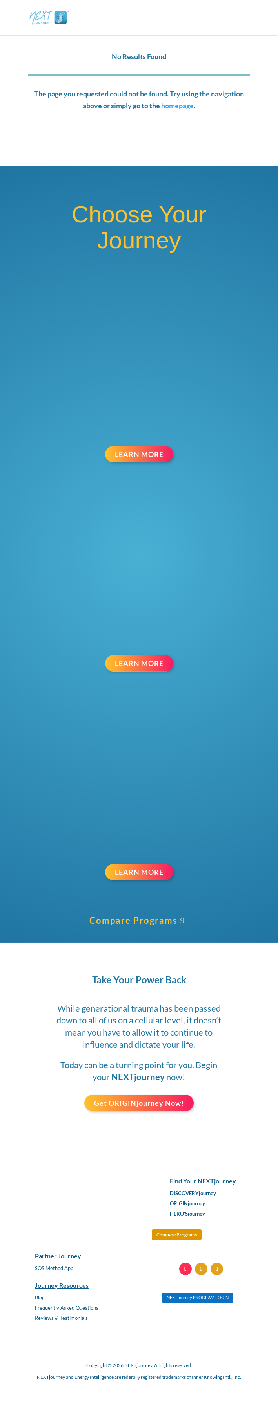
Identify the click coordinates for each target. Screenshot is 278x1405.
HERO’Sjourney (187, 1213)
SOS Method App (54, 1268)
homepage (177, 105)
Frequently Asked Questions (66, 1308)
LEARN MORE (139, 454)
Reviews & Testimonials (61, 1318)
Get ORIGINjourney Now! (139, 1103)
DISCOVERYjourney (193, 1193)
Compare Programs (133, 920)
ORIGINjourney (187, 1203)
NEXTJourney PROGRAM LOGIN (198, 1297)
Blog (40, 1297)
